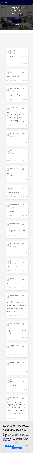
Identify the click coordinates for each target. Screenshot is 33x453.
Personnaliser (9, 445)
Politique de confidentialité (21, 445)
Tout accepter (17, 448)
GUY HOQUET (16, 9)
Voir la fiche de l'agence (16, 22)
